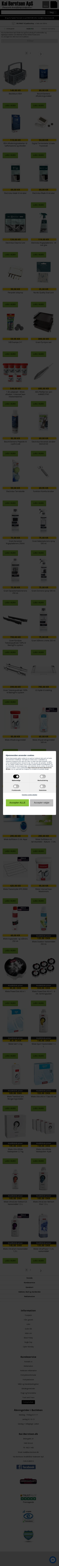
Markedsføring (43, 780)
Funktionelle (16, 790)
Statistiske (42, 790)
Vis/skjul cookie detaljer (29, 795)
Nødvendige (16, 780)
